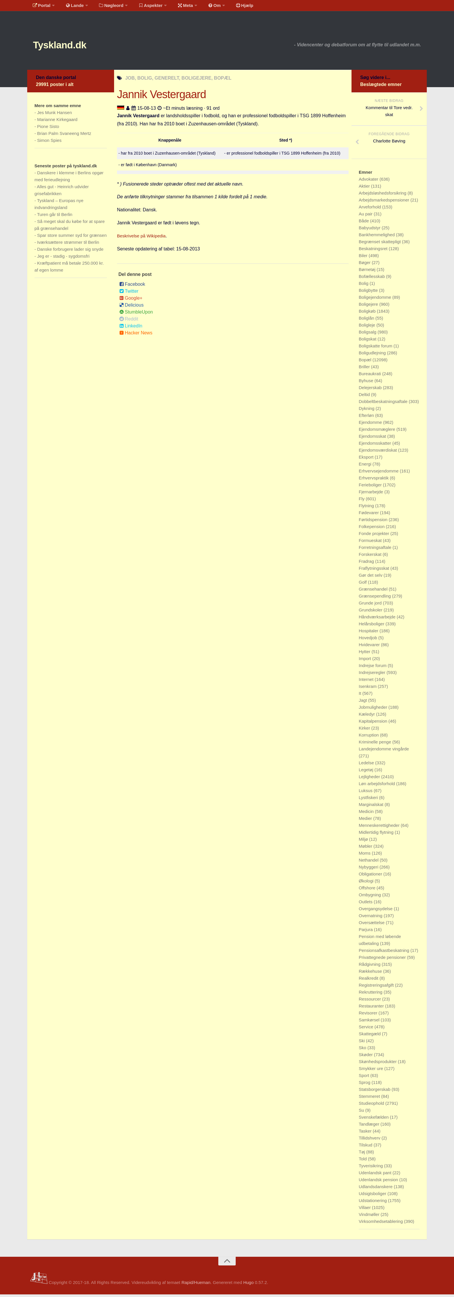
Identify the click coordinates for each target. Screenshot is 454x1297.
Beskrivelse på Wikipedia (143, 238)
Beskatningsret (374, 251)
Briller (365, 369)
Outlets (366, 904)
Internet (367, 681)
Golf (363, 584)
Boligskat (368, 341)
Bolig (364, 285)
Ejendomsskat (373, 438)
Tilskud (366, 1147)
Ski (362, 1043)
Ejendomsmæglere (377, 431)
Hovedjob (368, 640)
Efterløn (367, 417)
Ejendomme (371, 424)
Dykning (367, 410)
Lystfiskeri (369, 800)
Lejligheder (370, 779)
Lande (71, 7)
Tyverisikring (371, 1168)
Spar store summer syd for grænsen (72, 237)
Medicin (367, 813)
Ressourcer (370, 1001)
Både (364, 223)
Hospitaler (369, 633)
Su (362, 1112)
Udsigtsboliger (373, 1196)
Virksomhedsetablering (381, 1223)
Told (363, 1161)
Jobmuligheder (374, 709)
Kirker (365, 730)
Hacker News (135, 335)
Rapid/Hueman (196, 1285)
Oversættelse (372, 925)
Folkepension (372, 529)
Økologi (367, 883)
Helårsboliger (372, 626)
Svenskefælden (374, 1119)
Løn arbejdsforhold (377, 786)
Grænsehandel (374, 591)
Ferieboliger (371, 487)
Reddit (128, 321)
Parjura (366, 932)
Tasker (366, 1133)
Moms (365, 855)
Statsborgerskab (375, 1091)
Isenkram (368, 688)
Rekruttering (371, 994)
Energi (366, 466)
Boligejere (369, 306)
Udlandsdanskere (376, 1189)
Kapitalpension (374, 723)
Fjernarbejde (371, 494)
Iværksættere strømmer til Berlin (68, 244)
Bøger (365, 265)
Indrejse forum (373, 668)
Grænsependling (375, 598)
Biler (364, 258)
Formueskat (371, 543)
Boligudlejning (373, 355)
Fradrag (367, 563)
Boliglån (367, 320)
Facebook (132, 286)
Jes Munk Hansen (54, 115)
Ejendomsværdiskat (378, 452)
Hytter (365, 654)
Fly (362, 501)
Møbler (366, 848)
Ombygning (370, 897)
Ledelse (367, 765)
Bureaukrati (370, 376)
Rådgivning (370, 966)
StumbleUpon (136, 314)
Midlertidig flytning (377, 834)
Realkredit (369, 980)
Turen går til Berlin (54, 217)
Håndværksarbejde (378, 619)
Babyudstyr (370, 230)
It (361, 695)
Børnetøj (368, 272)
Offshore (367, 890)
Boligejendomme (375, 299)
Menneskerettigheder (380, 827)
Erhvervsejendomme (379, 473)
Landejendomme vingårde (384, 751)
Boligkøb (368, 313)
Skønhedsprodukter (378, 1064)
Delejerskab (371, 390)
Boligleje (367, 327)
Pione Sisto (48, 129)
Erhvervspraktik (374, 480)
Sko (363, 1050)
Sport (364, 1078)
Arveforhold (370, 209)
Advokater (369, 181)
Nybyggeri (369, 869)
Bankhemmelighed (377, 237)
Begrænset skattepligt (380, 244)
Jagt (363, 702)
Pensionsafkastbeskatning (384, 952)
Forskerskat (371, 556)
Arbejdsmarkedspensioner (384, 202)
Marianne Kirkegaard (57, 122)
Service (366, 1029)
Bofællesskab (372, 278)
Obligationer (371, 876)
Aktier (365, 188)
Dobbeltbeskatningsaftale (384, 404)
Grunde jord (371, 605)
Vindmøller (370, 1216)
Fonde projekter (374, 536)
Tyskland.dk (67, 46)
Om (203, 7)
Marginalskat (372, 807)
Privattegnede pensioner (383, 959)
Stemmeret (370, 1098)
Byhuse (366, 383)
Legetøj (366, 772)
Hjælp (231, 7)
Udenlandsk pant (376, 1175)
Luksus (366, 793)
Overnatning (371, 918)
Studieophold (372, 1105)
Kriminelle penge (375, 744)
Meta (177, 7)
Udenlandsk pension (379, 1182)
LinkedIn (130, 328)
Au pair (366, 216)
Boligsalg (368, 334)
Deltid (365, 397)
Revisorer (368, 1015)
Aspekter (144, 7)
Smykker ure (371, 1071)
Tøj (362, 1154)
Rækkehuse (371, 973)
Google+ (130, 300)
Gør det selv (371, 577)
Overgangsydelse (376, 911)
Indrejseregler (373, 675)
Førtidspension (374, 522)
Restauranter (372, 1008)
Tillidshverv (370, 1140)
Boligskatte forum (376, 348)
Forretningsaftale (376, 549)
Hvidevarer (370, 647)
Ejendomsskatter (375, 445)
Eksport (367, 459)
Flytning (367, 508)
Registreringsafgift (377, 987)
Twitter (128, 293)
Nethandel (369, 862)
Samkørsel (370, 1022)
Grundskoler (371, 612)
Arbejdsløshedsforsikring (383, 195)
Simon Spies (49, 142)
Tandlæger (369, 1126)
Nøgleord (106, 7)
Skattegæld (370, 1036)
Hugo (248, 1285)
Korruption (369, 737)
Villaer (365, 1210)
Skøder (366, 1057)
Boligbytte (369, 292)
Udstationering (373, 1203)
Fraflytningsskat (374, 570)
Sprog (365, 1084)
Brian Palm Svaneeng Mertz (64, 135)
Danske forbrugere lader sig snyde (70, 251)
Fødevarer (369, 515)
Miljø (364, 841)
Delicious (131, 307)
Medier (366, 820)
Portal (40, 7)
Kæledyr (367, 716)
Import (365, 661)
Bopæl (366, 362)
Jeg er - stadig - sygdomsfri (63, 258)
